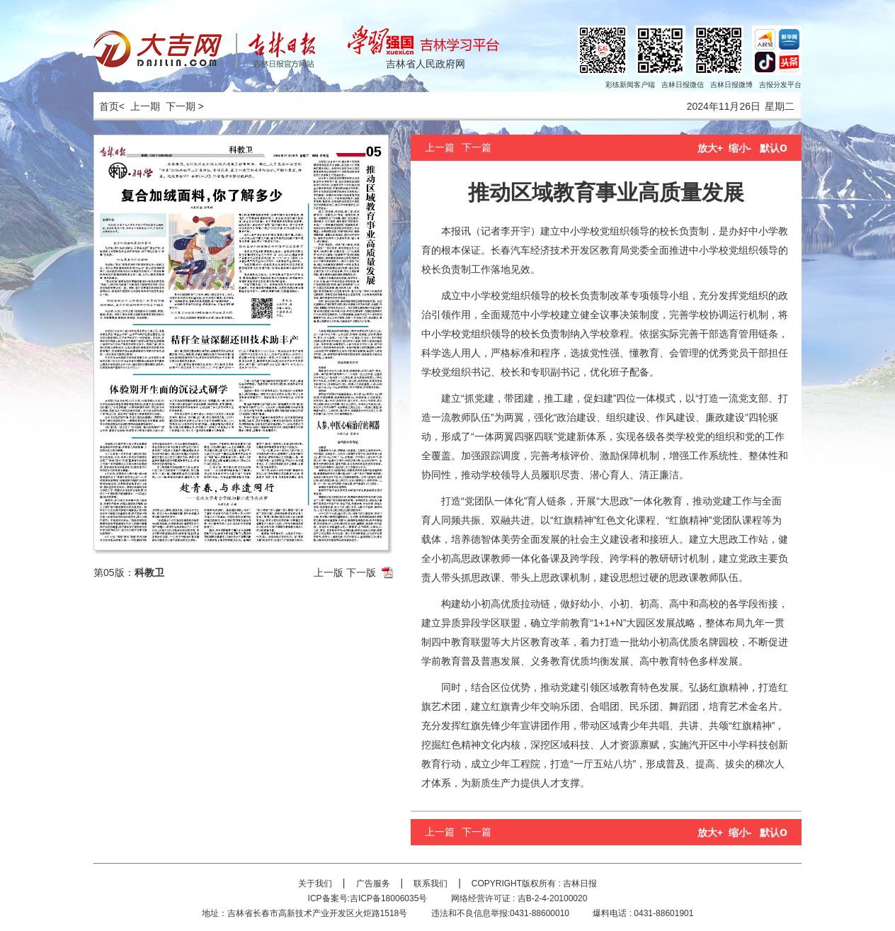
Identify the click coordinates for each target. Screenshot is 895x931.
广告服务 (373, 883)
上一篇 (440, 147)
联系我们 (431, 883)
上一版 (328, 572)
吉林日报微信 (682, 85)
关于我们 (315, 883)
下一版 (361, 572)
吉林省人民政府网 (425, 63)
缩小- (740, 148)
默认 (773, 148)
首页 (106, 106)
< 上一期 (139, 106)
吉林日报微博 (731, 85)
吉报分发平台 (780, 85)
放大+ (710, 148)
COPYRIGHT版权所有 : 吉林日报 (534, 883)
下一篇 (476, 147)
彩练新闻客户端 (630, 85)
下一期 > (185, 106)
